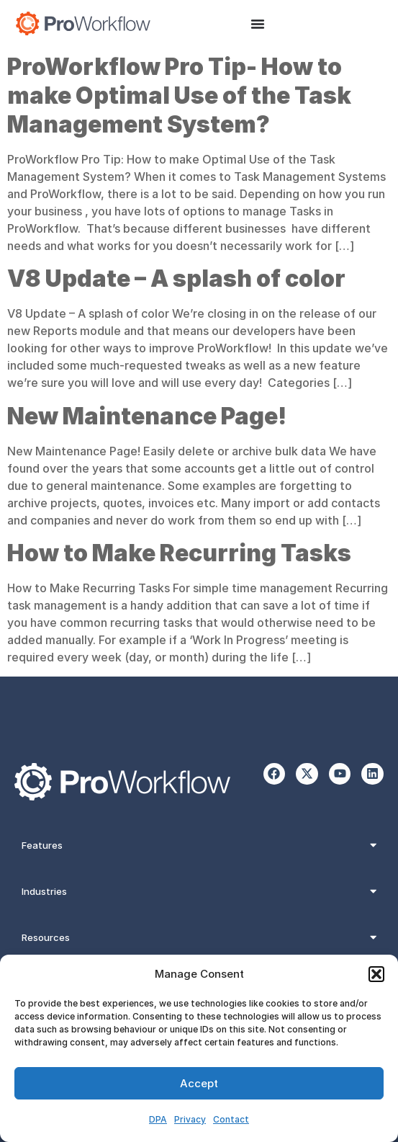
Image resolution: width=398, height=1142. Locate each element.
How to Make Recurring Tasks (179, 553)
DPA (158, 1119)
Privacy (190, 1119)
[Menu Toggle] (257, 24)
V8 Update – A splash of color (176, 278)
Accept (199, 1083)
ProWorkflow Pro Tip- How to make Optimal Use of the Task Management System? (179, 95)
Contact (231, 1119)
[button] (376, 974)
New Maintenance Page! (146, 416)
